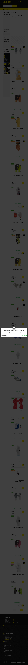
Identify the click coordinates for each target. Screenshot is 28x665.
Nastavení (4, 335)
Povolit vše (23, 335)
